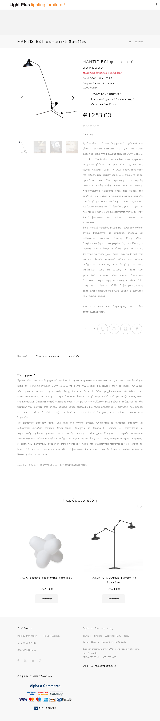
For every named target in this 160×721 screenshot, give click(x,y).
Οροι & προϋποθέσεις (99, 665)
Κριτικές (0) (73, 356)
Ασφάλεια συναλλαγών (35, 675)
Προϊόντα (139, 42)
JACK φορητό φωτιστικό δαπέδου (46, 577)
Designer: (88, 83)
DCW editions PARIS (101, 78)
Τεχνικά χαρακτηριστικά (47, 356)
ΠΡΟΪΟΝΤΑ (97, 93)
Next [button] (73, 98)
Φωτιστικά (113, 93)
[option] (47, 89)
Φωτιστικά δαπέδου (102, 104)
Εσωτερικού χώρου (102, 99)
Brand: (86, 78)
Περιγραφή (22, 356)
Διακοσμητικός (124, 99)
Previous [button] (21, 98)
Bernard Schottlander (104, 83)
